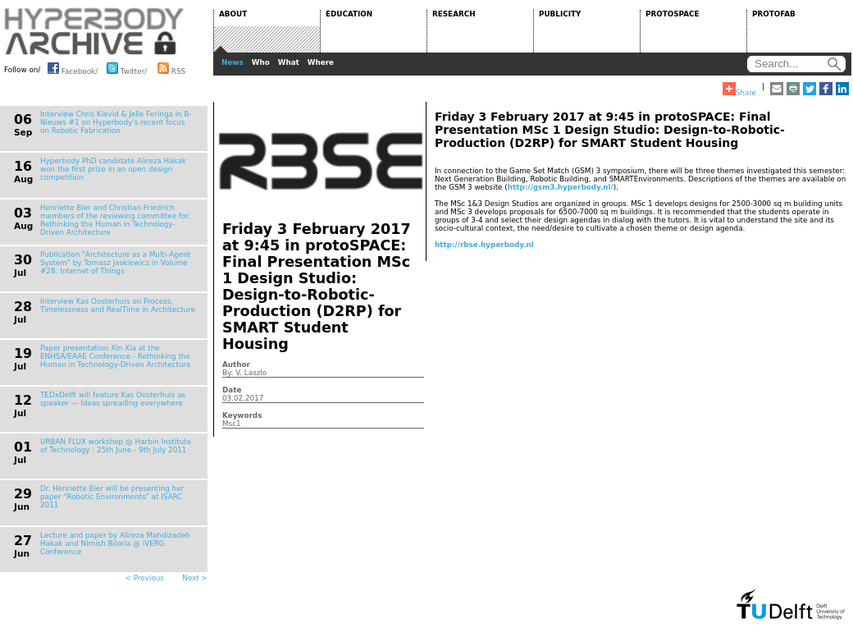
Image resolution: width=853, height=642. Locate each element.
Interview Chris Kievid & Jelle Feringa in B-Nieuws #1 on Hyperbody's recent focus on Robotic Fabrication (116, 122)
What (288, 62)
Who (261, 62)
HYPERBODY (94, 31)
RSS (171, 68)
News (232, 62)
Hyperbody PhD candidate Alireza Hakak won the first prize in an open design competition (113, 169)
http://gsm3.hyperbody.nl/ (561, 187)
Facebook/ (73, 68)
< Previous (144, 578)
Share (739, 89)
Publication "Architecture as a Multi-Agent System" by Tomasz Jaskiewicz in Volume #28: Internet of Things (115, 262)
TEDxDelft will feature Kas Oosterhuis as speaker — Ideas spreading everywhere (112, 399)
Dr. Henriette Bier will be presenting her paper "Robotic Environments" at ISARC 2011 (112, 496)
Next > (195, 578)
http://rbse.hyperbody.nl (484, 245)
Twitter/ (127, 68)
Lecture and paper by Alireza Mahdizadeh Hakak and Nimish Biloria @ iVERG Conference (115, 543)
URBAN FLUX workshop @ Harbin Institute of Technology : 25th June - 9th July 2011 (115, 446)
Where (321, 62)
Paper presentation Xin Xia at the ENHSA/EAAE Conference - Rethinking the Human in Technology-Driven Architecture (115, 356)
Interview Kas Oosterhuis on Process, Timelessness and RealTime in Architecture (117, 305)
